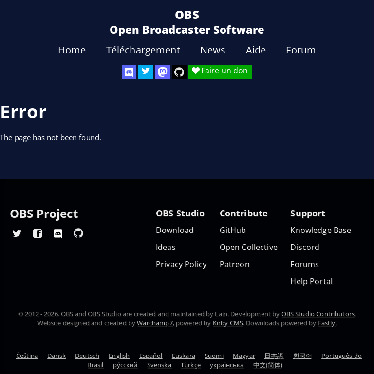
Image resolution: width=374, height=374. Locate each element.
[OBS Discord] (129, 72)
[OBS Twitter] (145, 72)
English (119, 355)
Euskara (183, 355)
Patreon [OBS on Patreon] (235, 264)
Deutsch (87, 355)
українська (227, 364)
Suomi (214, 355)
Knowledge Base (320, 230)
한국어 (302, 355)
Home (72, 50)
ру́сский (125, 364)
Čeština (27, 355)
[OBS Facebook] (37, 233)
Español (151, 355)
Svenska (159, 364)
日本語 (273, 355)
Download (175, 230)
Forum (301, 50)
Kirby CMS (228, 323)
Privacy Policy (181, 264)
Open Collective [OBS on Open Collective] (249, 247)
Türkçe (191, 364)
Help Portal (311, 281)
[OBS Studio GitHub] (179, 72)
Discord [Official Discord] (304, 247)
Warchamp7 (154, 323)
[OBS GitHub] (78, 233)
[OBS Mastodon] (162, 72)
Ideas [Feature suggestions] (166, 247)
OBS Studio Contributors (318, 313)
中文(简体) (268, 364)
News (213, 50)
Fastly (326, 323)
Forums (304, 264)
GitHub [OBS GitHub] (233, 230)
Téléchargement (143, 50)
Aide (256, 50)
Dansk (56, 355)
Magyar (244, 355)
